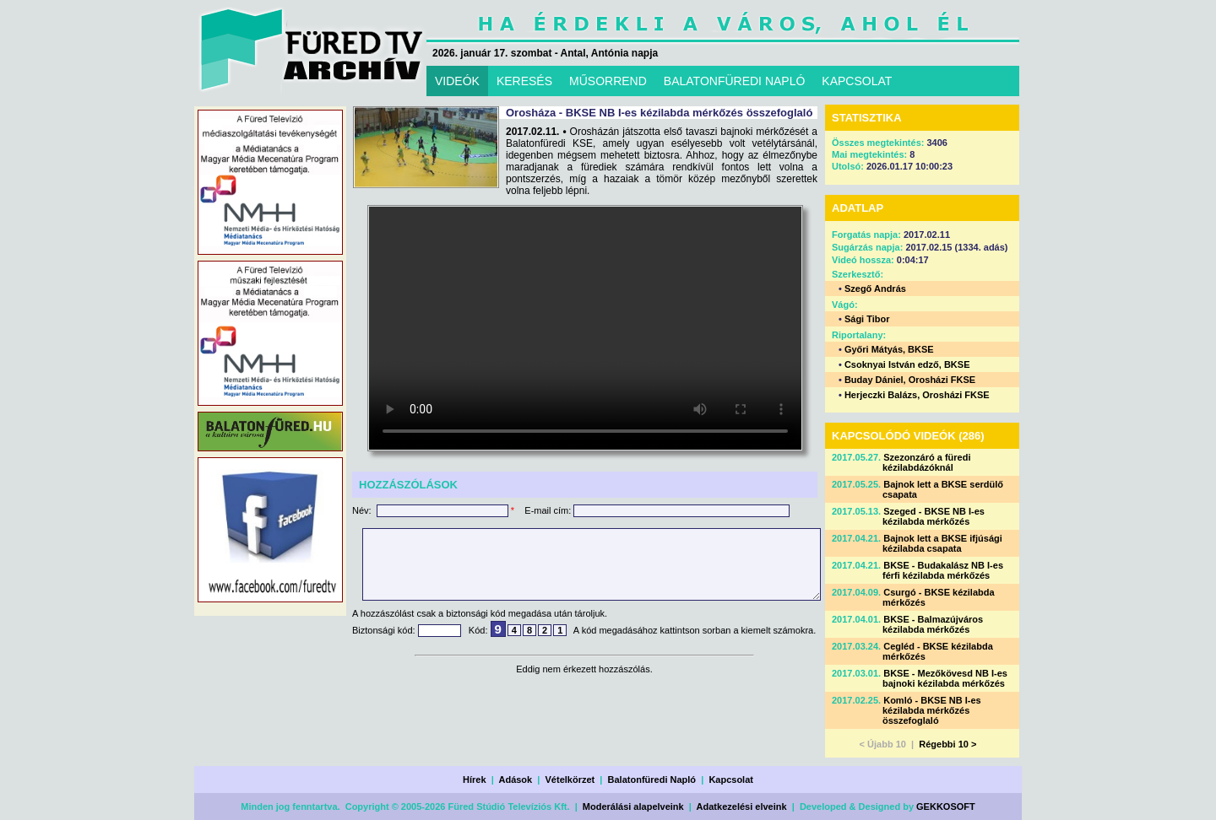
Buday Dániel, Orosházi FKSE (909, 380)
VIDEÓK (457, 81)
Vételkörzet (570, 779)
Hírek (474, 779)
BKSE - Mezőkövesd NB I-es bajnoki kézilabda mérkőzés (944, 678)
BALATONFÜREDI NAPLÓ (735, 81)
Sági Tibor (867, 319)
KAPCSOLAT (857, 81)
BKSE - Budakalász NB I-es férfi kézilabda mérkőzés (942, 570)
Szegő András (875, 288)
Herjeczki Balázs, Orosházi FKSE (917, 395)
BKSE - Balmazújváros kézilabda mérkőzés (932, 624)
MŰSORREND (608, 81)
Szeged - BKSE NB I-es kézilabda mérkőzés (933, 516)
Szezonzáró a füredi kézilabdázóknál (926, 462)
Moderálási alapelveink (633, 806)
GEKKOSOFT (945, 806)
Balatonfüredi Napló (652, 779)
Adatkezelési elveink (742, 806)
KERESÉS (524, 81)
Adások (515, 779)
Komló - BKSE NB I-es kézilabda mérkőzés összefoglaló (931, 710)
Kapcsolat (730, 779)
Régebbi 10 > (947, 744)
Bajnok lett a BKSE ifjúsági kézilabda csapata (942, 543)
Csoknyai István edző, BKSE (907, 364)
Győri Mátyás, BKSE (889, 349)
